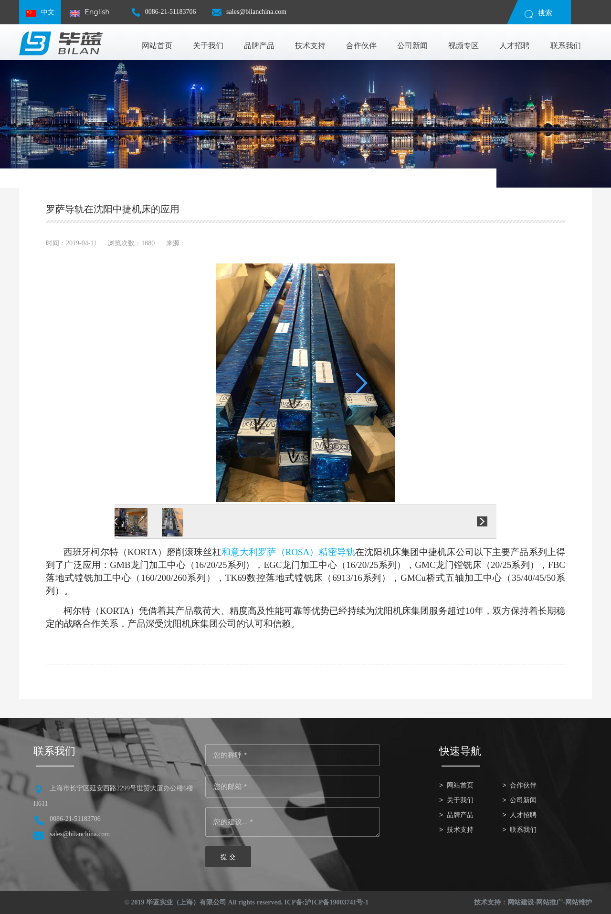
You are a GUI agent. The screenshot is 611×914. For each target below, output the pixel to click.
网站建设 (520, 902)
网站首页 (460, 785)
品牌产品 (460, 815)
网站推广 (549, 902)
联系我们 (523, 829)
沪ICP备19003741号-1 (337, 902)
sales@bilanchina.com (249, 16)
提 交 (228, 856)
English (90, 12)
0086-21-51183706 (163, 16)
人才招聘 (523, 815)
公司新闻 (523, 800)
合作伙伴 (523, 785)
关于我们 (460, 800)
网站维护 (578, 902)
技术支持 (460, 829)
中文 (40, 12)
